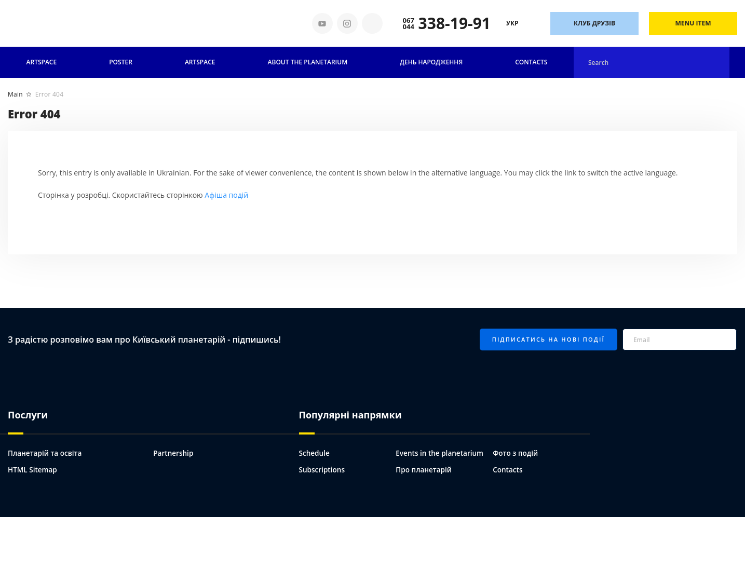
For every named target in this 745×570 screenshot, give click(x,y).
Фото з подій (516, 452)
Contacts (531, 62)
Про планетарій (424, 469)
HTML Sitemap (33, 469)
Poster (120, 62)
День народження (431, 62)
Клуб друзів (594, 23)
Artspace (41, 62)
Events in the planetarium (441, 452)
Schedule (315, 452)
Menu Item (693, 23)
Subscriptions (322, 469)
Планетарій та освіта (46, 452)
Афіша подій (226, 195)
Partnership (174, 452)
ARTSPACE (200, 62)
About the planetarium (308, 62)
